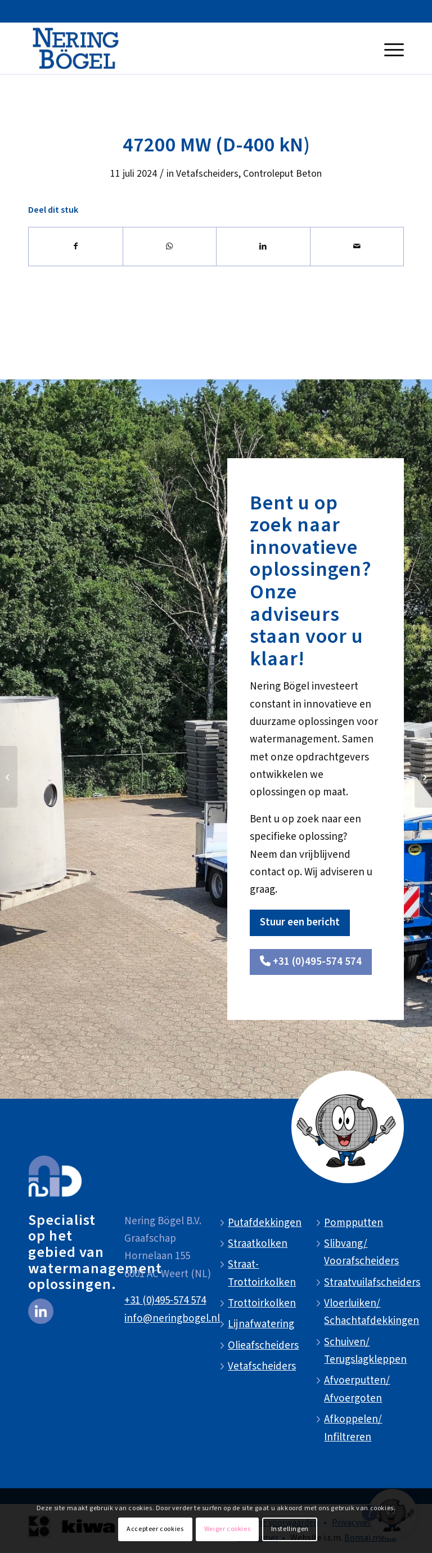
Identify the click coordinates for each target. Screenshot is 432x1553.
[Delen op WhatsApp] (170, 246)
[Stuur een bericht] (300, 923)
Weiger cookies (227, 1529)
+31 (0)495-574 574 (165, 1300)
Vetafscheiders (207, 174)
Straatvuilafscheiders (372, 1282)
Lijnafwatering (261, 1324)
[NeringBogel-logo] (75, 48)
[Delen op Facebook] (76, 246)
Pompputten (353, 1222)
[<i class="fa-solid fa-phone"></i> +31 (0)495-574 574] (311, 962)
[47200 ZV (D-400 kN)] (423, 777)
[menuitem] (391, 48)
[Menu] (391, 48)
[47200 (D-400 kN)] (8, 777)
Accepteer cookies (155, 1529)
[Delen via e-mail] (357, 246)
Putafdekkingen (265, 1222)
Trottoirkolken (262, 1303)
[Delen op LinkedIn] (263, 246)
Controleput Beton (282, 174)
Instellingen (290, 1529)
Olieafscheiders (263, 1345)
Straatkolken (257, 1243)
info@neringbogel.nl (172, 1318)
